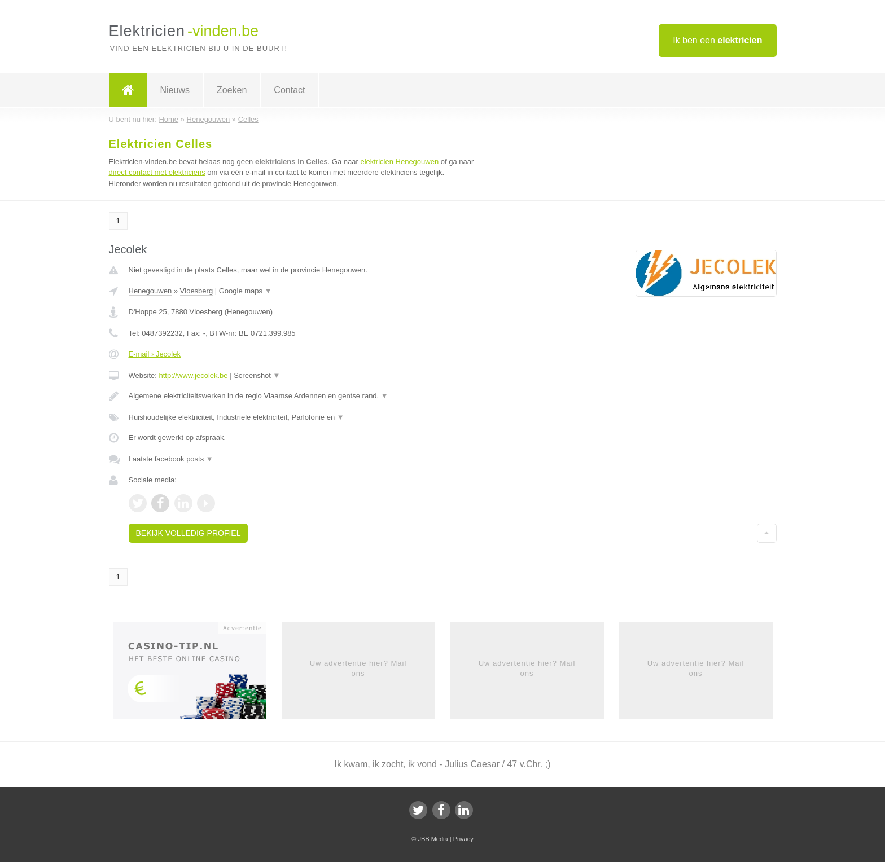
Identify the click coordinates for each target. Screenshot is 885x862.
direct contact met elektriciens (157, 172)
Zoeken (232, 90)
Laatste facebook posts (171, 459)
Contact (289, 90)
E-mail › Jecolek (155, 354)
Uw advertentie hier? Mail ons (358, 668)
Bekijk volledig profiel (188, 533)
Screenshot (257, 375)
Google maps (245, 291)
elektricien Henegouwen (399, 161)
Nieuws (175, 90)
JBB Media (433, 838)
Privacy (463, 838)
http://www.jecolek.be (193, 375)
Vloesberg (196, 291)
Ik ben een (717, 40)
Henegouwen (150, 291)
